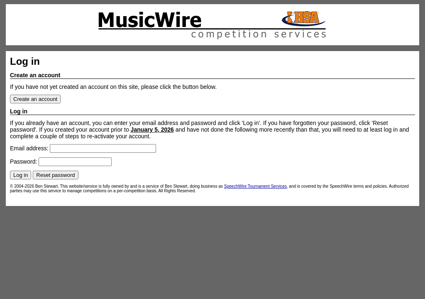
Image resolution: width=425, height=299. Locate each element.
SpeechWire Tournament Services (255, 186)
